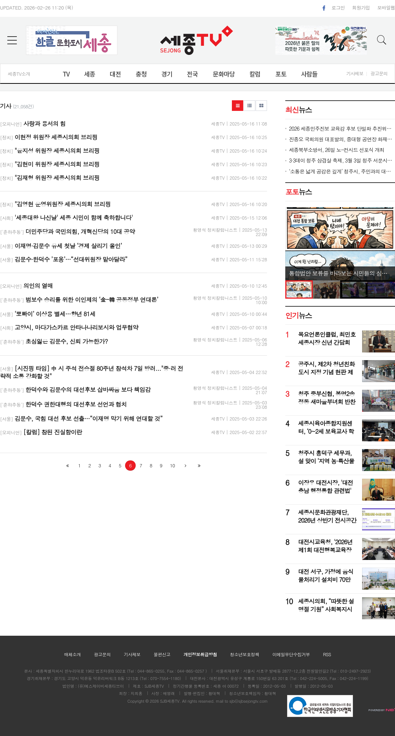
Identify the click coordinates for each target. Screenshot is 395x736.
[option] (340, 243)
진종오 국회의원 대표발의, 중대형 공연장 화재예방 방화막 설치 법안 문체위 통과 (342, 139)
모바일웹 (386, 7)
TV (66, 73)
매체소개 (72, 654)
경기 (166, 73)
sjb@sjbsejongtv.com (248, 701)
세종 (89, 73)
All (184, 701)
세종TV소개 (19, 73)
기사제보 (354, 73)
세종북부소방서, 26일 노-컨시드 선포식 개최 (336, 149)
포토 (280, 73)
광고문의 (378, 73)
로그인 (338, 7)
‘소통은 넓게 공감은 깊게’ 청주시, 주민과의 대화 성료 (342, 171)
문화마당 (224, 73)
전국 (192, 73)
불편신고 (162, 654)
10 (172, 465)
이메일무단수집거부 (291, 654)
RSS (327, 654)
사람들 (309, 73)
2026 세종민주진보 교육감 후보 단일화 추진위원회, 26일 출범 (342, 128)
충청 (141, 73)
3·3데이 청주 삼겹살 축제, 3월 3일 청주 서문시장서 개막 (342, 160)
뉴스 (298, 191)
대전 (115, 73)
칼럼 (254, 73)
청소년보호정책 (244, 654)
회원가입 (361, 7)
